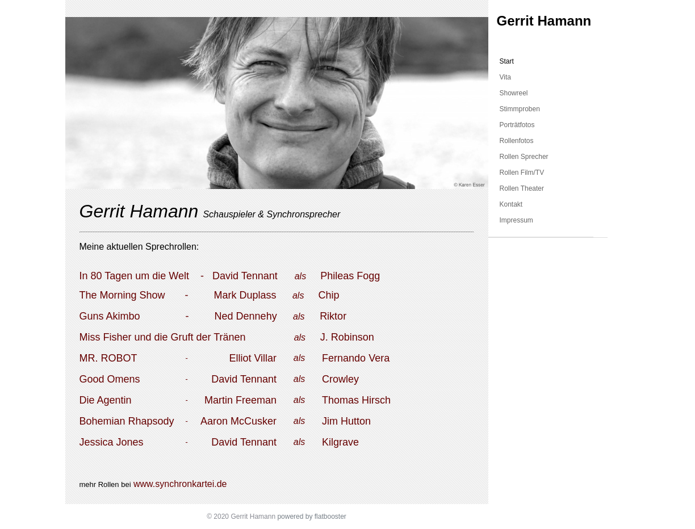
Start (507, 61)
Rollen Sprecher (524, 157)
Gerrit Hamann (544, 20)
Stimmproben (520, 109)
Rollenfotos (517, 141)
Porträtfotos (517, 125)
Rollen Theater (522, 188)
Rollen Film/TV (522, 173)
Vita (505, 77)
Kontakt (511, 204)
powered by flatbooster (311, 516)
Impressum (516, 220)
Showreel (514, 93)
